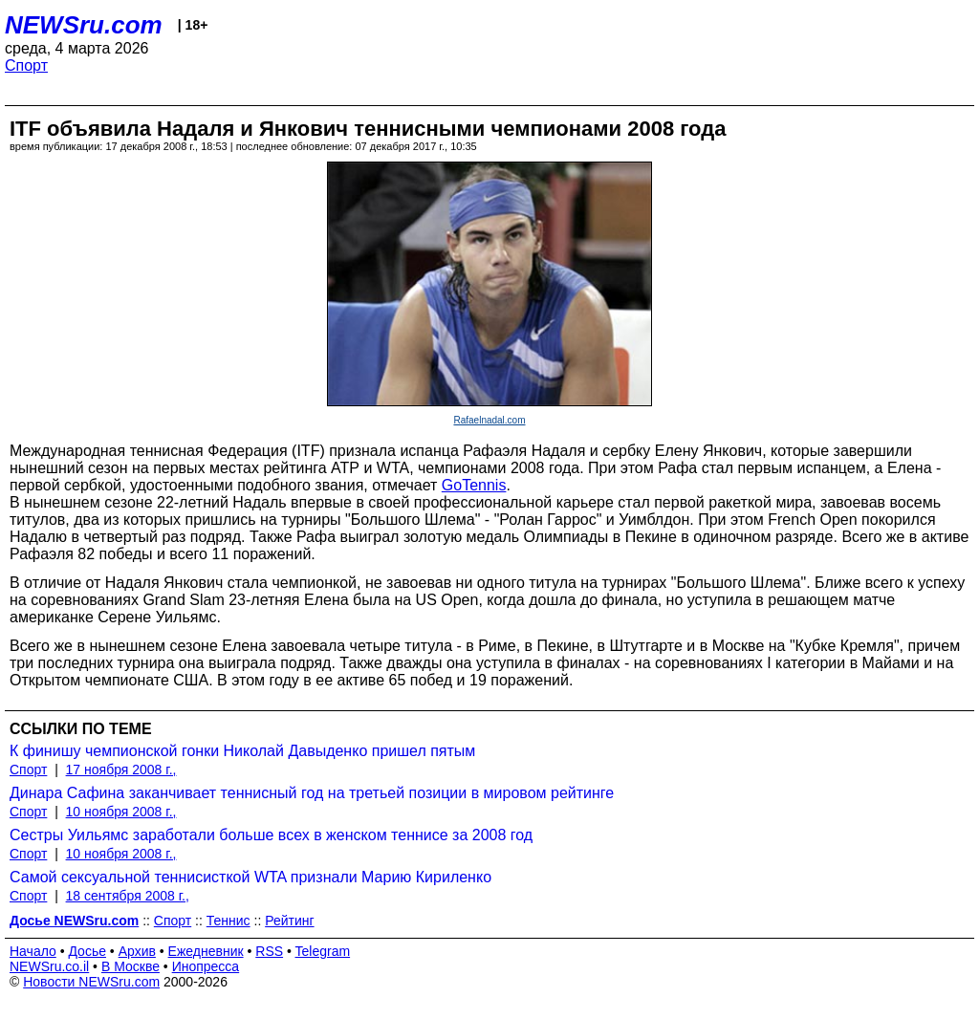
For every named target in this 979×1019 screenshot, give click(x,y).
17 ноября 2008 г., (121, 769)
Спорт (26, 65)
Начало (33, 951)
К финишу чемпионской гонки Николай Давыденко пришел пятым (242, 751)
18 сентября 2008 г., (127, 895)
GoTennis (474, 485)
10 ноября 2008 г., (121, 811)
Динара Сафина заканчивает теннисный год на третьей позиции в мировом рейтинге (312, 793)
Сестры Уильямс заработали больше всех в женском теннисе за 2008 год (271, 835)
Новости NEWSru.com (91, 981)
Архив (137, 951)
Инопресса (206, 966)
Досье (87, 951)
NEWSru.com (84, 25)
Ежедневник (206, 951)
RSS (269, 951)
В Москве (130, 966)
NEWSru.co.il (49, 966)
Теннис (228, 920)
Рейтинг (289, 920)
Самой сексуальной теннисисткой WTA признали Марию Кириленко (250, 877)
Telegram (323, 951)
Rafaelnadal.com (489, 420)
